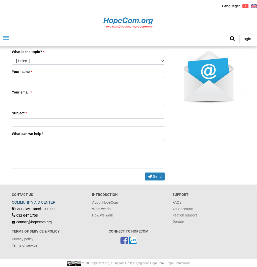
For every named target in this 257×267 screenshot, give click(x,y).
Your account (182, 209)
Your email (22, 92)
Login (246, 39)
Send (155, 176)
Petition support (184, 215)
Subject (19, 113)
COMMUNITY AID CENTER (33, 202)
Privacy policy (22, 239)
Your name (22, 72)
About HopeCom (105, 202)
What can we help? (27, 134)
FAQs (176, 202)
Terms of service (24, 245)
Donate (178, 221)
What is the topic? (28, 52)
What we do (101, 209)
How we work (102, 215)
